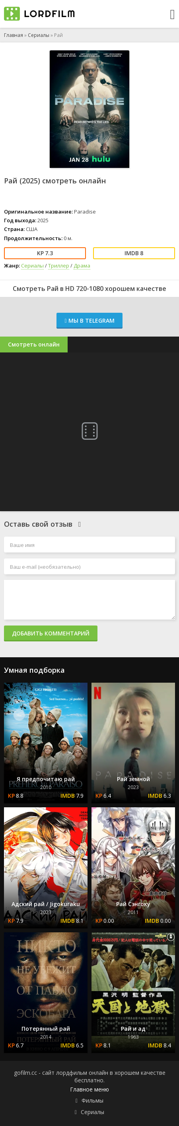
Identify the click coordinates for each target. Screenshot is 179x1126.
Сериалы (38, 35)
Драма (82, 265)
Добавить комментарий (51, 633)
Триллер (58, 265)
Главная (13, 35)
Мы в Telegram (89, 320)
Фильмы (92, 1100)
